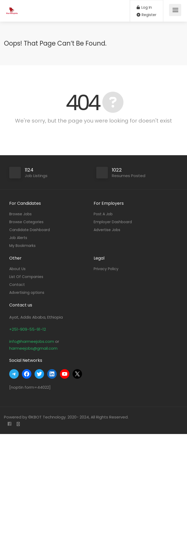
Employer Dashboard (113, 222)
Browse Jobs (20, 214)
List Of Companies (26, 276)
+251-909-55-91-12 (27, 329)
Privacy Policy (106, 268)
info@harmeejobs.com (31, 341)
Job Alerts (18, 237)
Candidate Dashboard (29, 229)
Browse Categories (26, 222)
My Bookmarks (22, 245)
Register (146, 14)
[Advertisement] (93, 490)
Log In (144, 7)
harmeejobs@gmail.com (33, 348)
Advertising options (26, 292)
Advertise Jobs (107, 229)
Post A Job (103, 214)
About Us (17, 268)
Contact (17, 284)
